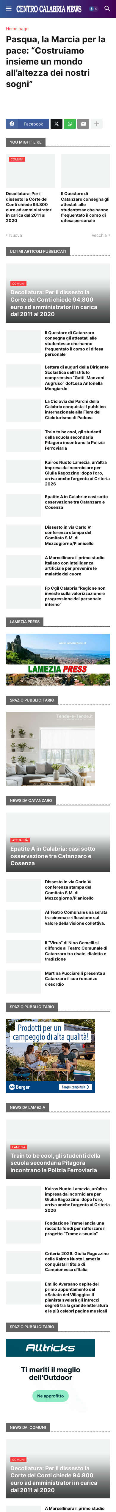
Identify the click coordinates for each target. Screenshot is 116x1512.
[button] (8, 9)
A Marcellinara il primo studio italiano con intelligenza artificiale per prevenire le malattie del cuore (75, 565)
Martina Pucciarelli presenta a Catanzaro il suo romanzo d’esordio (75, 978)
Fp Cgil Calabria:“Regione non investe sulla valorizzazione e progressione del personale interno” (75, 596)
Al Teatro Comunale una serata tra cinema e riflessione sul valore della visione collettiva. (76, 917)
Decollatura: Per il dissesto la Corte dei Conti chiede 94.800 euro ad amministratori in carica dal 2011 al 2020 (29, 207)
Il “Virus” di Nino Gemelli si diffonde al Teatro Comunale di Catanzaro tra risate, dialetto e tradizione (76, 950)
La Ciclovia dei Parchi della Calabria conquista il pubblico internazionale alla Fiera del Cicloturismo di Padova (75, 409)
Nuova (15, 235)
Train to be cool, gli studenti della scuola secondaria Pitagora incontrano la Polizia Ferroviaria (75, 440)
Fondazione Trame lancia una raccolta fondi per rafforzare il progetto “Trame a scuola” (75, 1228)
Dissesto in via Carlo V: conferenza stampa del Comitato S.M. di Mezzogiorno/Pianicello (69, 535)
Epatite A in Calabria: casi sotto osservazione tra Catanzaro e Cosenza (76, 502)
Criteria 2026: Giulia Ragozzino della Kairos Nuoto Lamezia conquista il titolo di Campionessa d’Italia (77, 1261)
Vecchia (99, 235)
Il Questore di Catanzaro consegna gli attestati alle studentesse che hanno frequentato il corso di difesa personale (85, 207)
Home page (17, 29)
